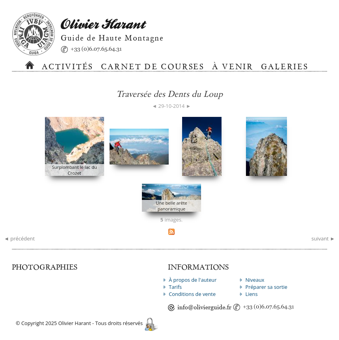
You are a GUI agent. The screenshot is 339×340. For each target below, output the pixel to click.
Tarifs (175, 286)
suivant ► (323, 238)
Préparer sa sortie (266, 286)
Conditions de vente (192, 294)
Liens (251, 294)
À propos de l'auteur (192, 279)
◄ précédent (19, 238)
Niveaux (254, 279)
